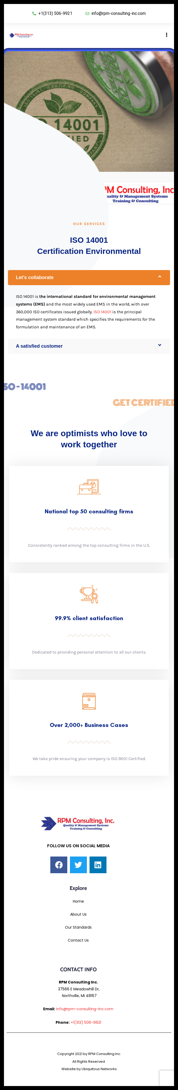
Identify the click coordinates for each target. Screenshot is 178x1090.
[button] (89, 277)
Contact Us (78, 940)
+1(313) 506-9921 (86, 1022)
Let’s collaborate (35, 277)
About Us (78, 914)
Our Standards (78, 927)
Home (78, 901)
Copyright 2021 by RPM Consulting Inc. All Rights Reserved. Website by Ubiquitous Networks (89, 1061)
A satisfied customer (39, 346)
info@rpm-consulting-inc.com (84, 1009)
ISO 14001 (102, 311)
